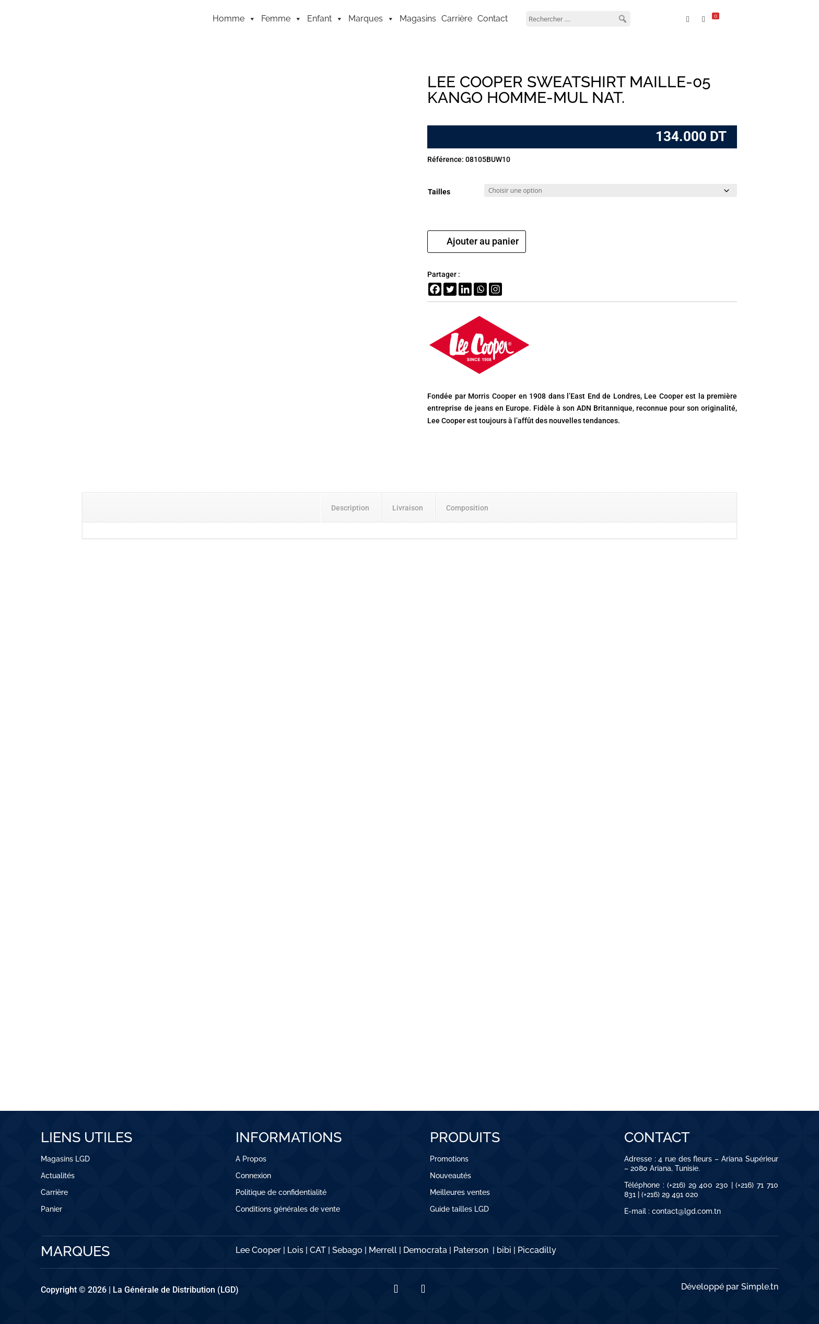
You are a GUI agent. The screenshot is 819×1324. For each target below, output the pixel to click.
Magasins (418, 19)
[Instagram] (495, 289)
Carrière (456, 19)
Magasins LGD (65, 1159)
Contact (492, 19)
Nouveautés (450, 1175)
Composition (467, 508)
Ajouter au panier (483, 241)
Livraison (407, 508)
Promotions (449, 1159)
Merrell (383, 1250)
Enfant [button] (325, 18)
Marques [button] (371, 18)
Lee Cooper (258, 1250)
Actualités (58, 1175)
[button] (622, 19)
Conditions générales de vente (288, 1209)
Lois (295, 1250)
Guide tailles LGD (459, 1209)
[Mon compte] (663, 18)
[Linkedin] (465, 289)
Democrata (425, 1250)
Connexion (253, 1175)
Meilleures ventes (460, 1192)
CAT (318, 1250)
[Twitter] (450, 289)
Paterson (470, 1250)
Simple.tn (759, 1287)
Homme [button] (234, 18)
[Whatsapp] (480, 289)
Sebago (347, 1250)
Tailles (439, 192)
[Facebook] (434, 289)
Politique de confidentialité (281, 1192)
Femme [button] (281, 18)
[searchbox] (578, 19)
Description (350, 508)
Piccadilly (537, 1250)
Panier (51, 1209)
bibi (504, 1250)
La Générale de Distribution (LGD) (176, 1290)
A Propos (251, 1159)
